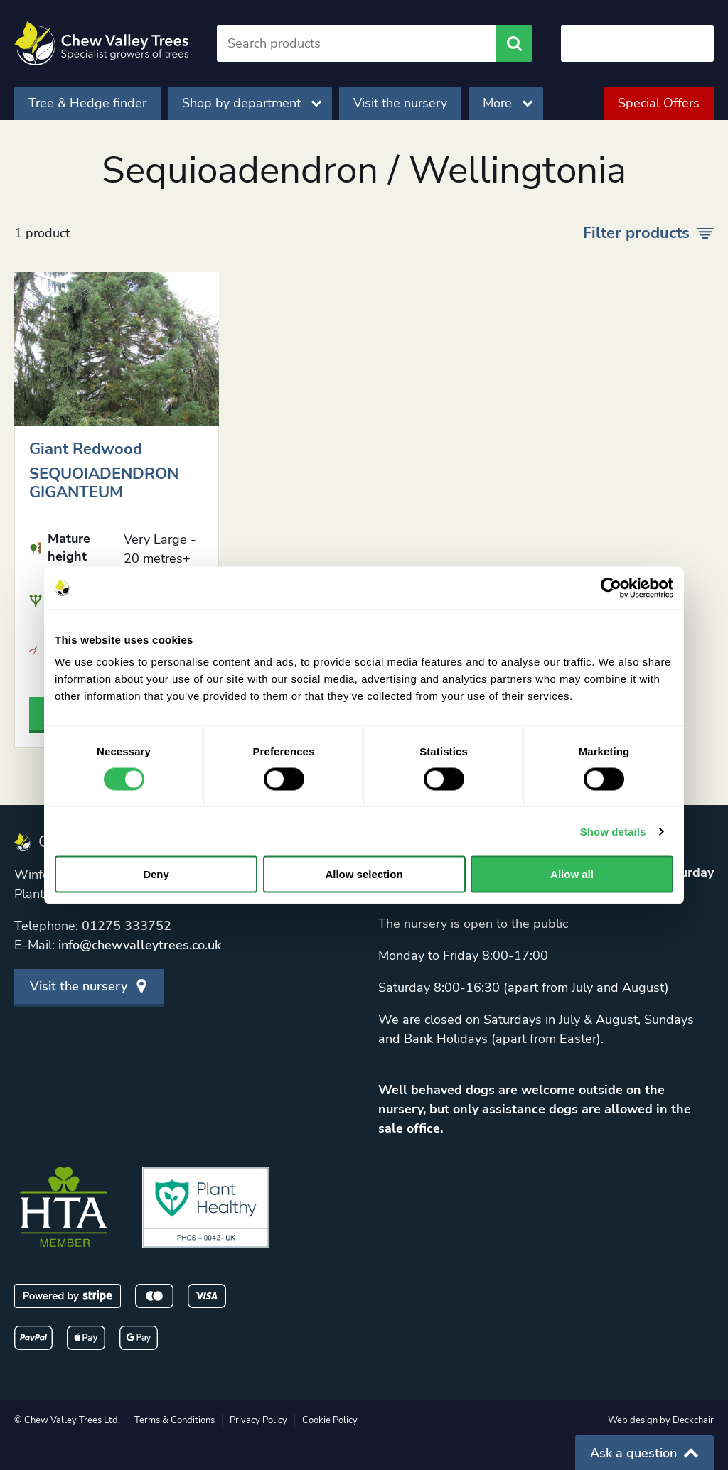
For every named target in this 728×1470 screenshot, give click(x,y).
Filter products (648, 233)
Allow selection (363, 874)
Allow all (572, 874)
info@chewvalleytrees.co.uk (139, 944)
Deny (156, 874)
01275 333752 (126, 925)
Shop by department (251, 103)
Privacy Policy (258, 1420)
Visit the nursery (400, 103)
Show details (613, 831)
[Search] (356, 43)
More (507, 103)
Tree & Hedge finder (87, 103)
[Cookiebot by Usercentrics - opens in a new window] (611, 587)
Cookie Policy (330, 1420)
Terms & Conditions (174, 1420)
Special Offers (659, 103)
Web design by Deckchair (661, 1420)
